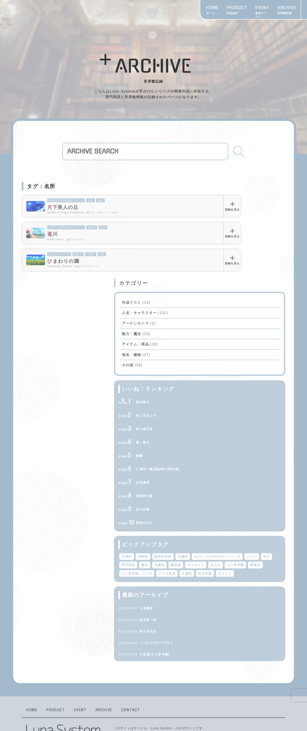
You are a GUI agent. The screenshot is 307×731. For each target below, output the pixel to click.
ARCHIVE (202, 11)
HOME (125, 11)
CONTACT (287, 17)
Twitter (279, 11)
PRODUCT (149, 11)
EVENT (176, 11)
